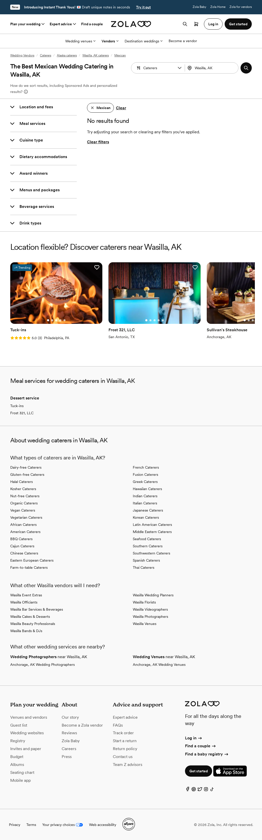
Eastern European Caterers (31, 560)
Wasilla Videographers (150, 609)
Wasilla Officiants (23, 602)
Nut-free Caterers (24, 496)
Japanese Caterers (148, 510)
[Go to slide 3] (56, 320)
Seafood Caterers (147, 539)
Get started (198, 771)
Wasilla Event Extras (26, 595)
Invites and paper (25, 748)
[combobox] (212, 68)
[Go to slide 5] (64, 320)
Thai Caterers (143, 567)
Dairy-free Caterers (25, 467)
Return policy (125, 748)
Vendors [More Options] (110, 41)
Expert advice (63, 24)
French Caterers (146, 467)
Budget (16, 756)
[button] (180, 68)
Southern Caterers (147, 546)
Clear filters (98, 141)
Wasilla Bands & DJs (26, 631)
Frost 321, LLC (22, 413)
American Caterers (25, 531)
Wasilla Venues (144, 623)
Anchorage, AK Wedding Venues (159, 664)
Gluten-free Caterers (27, 474)
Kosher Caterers (23, 489)
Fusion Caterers (145, 474)
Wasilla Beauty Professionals (32, 623)
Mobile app (20, 779)
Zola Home (217, 7)
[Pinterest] (193, 789)
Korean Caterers (146, 517)
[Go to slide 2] (52, 320)
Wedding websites (27, 732)
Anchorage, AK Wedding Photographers (42, 664)
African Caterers (23, 524)
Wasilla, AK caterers (95, 55)
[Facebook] (187, 789)
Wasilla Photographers (150, 616)
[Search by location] (213, 68)
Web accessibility (102, 824)
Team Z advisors (127, 764)
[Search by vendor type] (158, 68)
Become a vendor (183, 41)
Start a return (125, 740)
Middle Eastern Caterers (152, 531)
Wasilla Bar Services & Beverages (36, 609)
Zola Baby (199, 7)
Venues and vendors (28, 716)
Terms (31, 824)
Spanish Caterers (146, 560)
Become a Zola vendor (82, 724)
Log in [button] (213, 24)
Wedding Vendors (22, 55)
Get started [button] (238, 24)
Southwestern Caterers (151, 553)
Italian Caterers (145, 503)
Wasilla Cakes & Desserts (30, 616)
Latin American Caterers (152, 524)
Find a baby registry (207, 753)
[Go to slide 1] (48, 320)
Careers (69, 748)
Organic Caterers (24, 503)
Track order (123, 732)
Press (67, 756)
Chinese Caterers (24, 553)
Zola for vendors (241, 7)
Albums (17, 764)
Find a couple (92, 24)
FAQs (118, 724)
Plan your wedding (28, 24)
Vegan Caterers (22, 510)
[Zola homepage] (131, 24)
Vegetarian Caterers (26, 517)
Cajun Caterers (22, 546)
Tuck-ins (17, 406)
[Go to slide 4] (60, 320)
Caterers (45, 55)
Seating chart (22, 772)
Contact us (123, 756)
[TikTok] (212, 789)
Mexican (120, 55)
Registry (17, 740)
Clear (121, 107)
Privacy (14, 824)
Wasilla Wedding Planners (153, 595)
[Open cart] (196, 24)
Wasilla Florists (144, 602)
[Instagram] (206, 789)
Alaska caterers (67, 55)
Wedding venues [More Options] (80, 41)
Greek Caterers (145, 481)
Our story (70, 716)
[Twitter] (199, 789)
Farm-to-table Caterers (29, 567)
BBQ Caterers (21, 539)
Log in (194, 737)
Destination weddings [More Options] (143, 41)
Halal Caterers (21, 481)
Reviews (69, 732)
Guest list (18, 724)
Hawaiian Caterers (147, 489)
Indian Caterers (145, 496)
